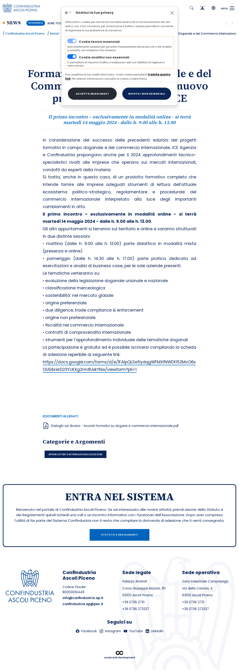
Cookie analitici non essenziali (104, 57)
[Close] (172, 13)
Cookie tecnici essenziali (99, 41)
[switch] (72, 56)
